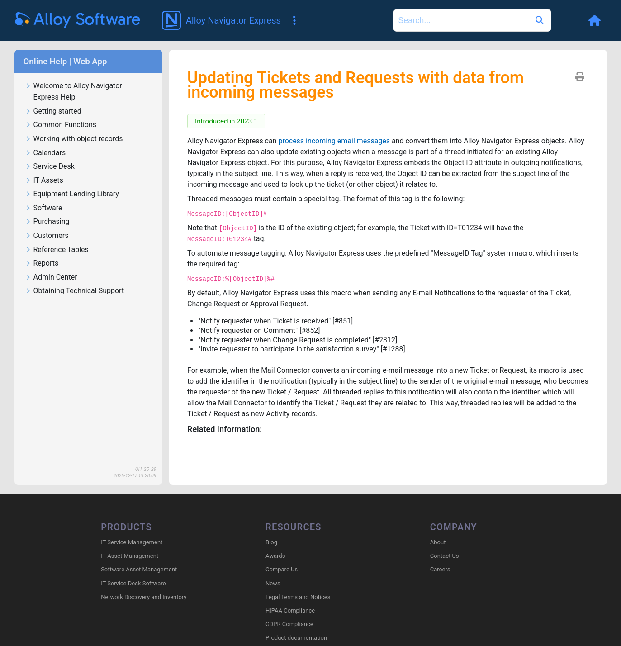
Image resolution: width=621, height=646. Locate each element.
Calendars (45, 153)
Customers (47, 236)
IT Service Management (131, 542)
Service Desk (50, 167)
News (272, 583)
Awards (275, 555)
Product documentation (296, 637)
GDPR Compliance (289, 624)
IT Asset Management (129, 555)
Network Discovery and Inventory (143, 597)
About (438, 542)
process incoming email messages (334, 141)
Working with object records (74, 139)
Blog (271, 542)
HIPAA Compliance (290, 610)
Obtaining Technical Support (74, 291)
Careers (440, 569)
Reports (42, 263)
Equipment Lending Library (72, 194)
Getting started (53, 111)
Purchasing (47, 222)
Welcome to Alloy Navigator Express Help (73, 91)
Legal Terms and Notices (297, 597)
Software (43, 208)
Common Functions (61, 125)
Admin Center (51, 278)
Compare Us (281, 569)
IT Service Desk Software (133, 583)
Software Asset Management (139, 569)
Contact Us (444, 555)
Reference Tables (57, 250)
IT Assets (44, 181)
